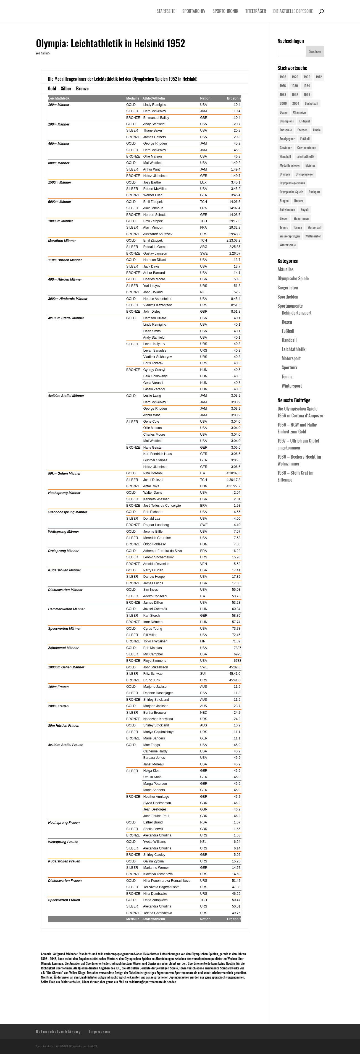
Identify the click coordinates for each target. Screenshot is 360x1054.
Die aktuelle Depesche (293, 11)
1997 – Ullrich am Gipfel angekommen (298, 444)
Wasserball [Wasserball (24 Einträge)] (314, 227)
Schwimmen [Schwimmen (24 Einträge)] (287, 209)
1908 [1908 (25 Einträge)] (283, 76)
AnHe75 (45, 53)
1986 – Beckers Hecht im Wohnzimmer (299, 460)
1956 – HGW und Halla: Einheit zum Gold (297, 428)
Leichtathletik (294, 349)
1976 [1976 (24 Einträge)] (283, 85)
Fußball (288, 331)
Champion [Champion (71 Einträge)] (299, 112)
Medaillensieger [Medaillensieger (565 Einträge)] (290, 165)
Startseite (166, 11)
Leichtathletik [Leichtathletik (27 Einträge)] (305, 156)
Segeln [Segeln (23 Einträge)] (305, 209)
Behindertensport (297, 312)
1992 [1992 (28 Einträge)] (295, 94)
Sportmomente (290, 305)
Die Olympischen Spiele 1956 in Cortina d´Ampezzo (300, 412)
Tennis (287, 376)
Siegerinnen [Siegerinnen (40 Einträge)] (301, 218)
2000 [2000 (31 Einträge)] (283, 103)
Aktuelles (285, 269)
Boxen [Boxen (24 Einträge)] (284, 112)
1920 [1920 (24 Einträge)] (295, 76)
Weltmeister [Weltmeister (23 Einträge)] (313, 236)
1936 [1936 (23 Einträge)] (307, 76)
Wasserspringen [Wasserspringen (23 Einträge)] (290, 236)
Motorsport (291, 358)
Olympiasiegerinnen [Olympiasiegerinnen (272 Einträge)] (292, 183)
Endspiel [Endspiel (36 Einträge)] (304, 121)
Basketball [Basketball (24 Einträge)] (311, 103)
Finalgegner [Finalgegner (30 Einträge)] (287, 138)
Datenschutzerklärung (58, 1031)
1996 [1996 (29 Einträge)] (307, 94)
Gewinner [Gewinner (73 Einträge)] (286, 147)
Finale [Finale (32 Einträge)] (316, 129)
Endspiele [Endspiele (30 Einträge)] (286, 129)
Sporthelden (288, 296)
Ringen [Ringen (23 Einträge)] (284, 200)
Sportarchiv (193, 11)
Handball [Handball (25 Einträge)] (285, 156)
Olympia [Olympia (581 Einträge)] (285, 174)
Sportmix (289, 367)
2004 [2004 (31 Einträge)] (295, 103)
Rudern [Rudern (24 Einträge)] (298, 200)
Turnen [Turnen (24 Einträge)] (297, 227)
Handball (289, 340)
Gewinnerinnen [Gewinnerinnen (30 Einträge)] (306, 147)
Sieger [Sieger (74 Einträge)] (284, 218)
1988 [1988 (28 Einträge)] (283, 94)
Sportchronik (225, 11)
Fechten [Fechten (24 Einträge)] (303, 129)
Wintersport (292, 385)
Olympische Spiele (293, 278)
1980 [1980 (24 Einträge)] (294, 85)
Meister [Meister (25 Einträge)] (310, 165)
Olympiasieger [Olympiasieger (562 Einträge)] (305, 174)
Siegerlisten (288, 287)
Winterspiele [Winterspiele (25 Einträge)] (288, 244)
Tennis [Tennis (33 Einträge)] (284, 227)
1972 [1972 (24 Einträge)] (319, 76)
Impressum (100, 1031)
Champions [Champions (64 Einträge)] (287, 121)
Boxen (287, 321)
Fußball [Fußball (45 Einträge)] (305, 138)
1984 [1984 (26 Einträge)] (306, 85)
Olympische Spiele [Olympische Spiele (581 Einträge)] (291, 191)
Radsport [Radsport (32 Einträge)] (314, 191)
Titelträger (255, 11)
